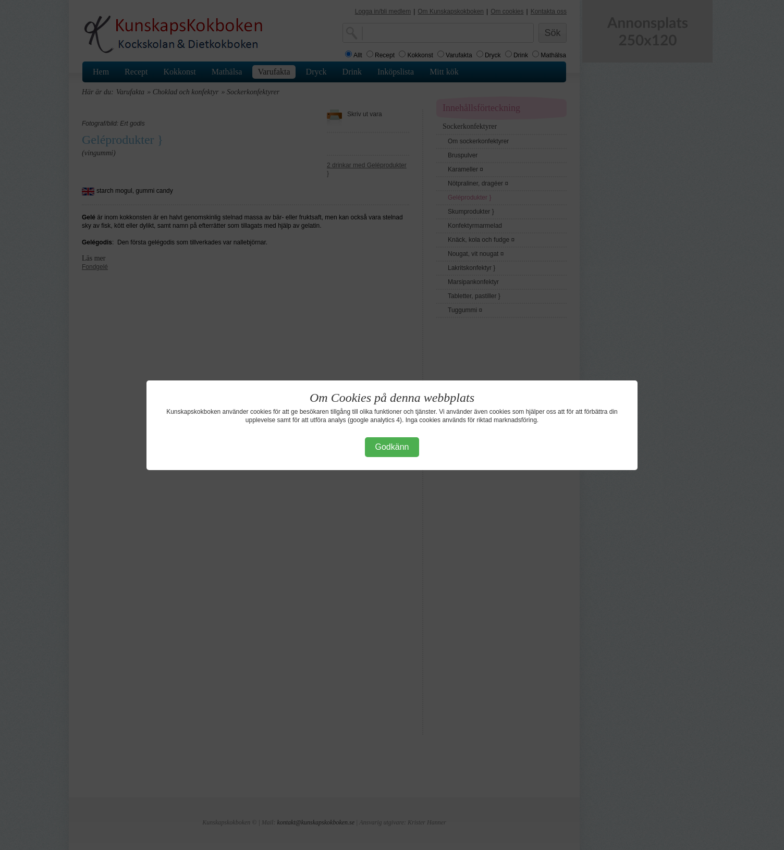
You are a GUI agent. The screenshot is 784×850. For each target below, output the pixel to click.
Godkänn (392, 446)
